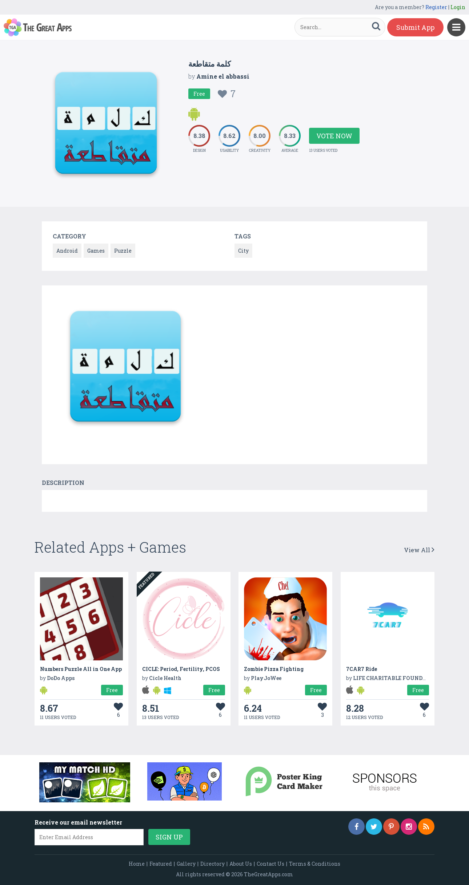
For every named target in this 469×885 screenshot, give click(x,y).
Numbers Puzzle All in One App (81, 668)
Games (96, 250)
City (243, 250)
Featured (160, 863)
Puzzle (123, 250)
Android (67, 250)
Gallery (186, 863)
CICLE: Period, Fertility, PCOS (181, 668)
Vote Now (334, 135)
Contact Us (270, 863)
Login (457, 7)
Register (436, 7)
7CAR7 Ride (361, 668)
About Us (240, 863)
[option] (125, 367)
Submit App (415, 27)
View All (419, 550)
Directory (212, 863)
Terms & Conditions (314, 863)
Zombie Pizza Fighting (274, 668)
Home (137, 863)
